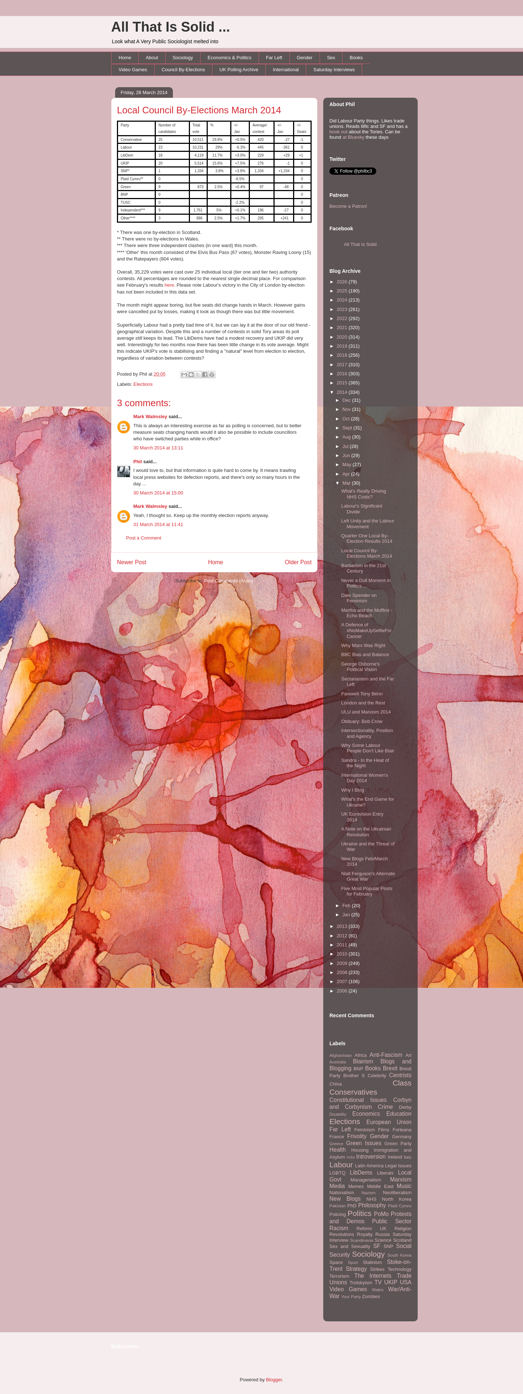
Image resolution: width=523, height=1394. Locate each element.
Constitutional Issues (358, 1100)
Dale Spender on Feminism (359, 598)
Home (125, 57)
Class (402, 1083)
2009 (343, 963)
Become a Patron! (348, 206)
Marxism (400, 1179)
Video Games (133, 69)
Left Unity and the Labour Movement (367, 523)
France (336, 1136)
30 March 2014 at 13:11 (158, 447)
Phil (137, 461)
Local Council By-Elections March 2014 (199, 110)
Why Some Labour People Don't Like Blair (367, 748)
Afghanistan (340, 1055)
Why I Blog (352, 790)
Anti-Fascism (386, 1055)
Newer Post (131, 562)
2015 (343, 382)
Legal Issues (398, 1165)
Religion (402, 1228)
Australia (337, 1061)
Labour (341, 1164)
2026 (343, 281)
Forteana (402, 1129)
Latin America (369, 1165)
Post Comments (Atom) (228, 580)
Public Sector (391, 1221)
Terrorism (339, 1276)
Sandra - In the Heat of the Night (365, 763)
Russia (383, 1234)
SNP (388, 1246)
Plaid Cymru (399, 1205)
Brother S (354, 1075)
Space (336, 1262)
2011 (343, 944)
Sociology (183, 57)
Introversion (371, 1156)
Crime (385, 1107)
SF (376, 1246)
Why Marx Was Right (363, 645)
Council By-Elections (183, 69)
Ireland (395, 1157)
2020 (343, 337)
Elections (143, 384)
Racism (338, 1228)
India (350, 1157)
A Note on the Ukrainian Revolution (366, 831)
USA (405, 1282)
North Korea (396, 1199)
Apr (346, 474)
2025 (343, 291)
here (169, 285)
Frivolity (357, 1136)
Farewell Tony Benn (361, 693)
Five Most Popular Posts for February (366, 891)
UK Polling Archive (238, 69)
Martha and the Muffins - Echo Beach (366, 613)
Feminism (364, 1129)
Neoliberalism (397, 1192)
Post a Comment (143, 538)
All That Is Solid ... (170, 27)
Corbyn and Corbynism (370, 1103)
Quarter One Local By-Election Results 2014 (366, 538)
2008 (343, 972)
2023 (343, 309)
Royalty (365, 1234)
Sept (347, 428)
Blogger (274, 1379)
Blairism (363, 1061)
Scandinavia (361, 1240)
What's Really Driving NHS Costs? (363, 494)
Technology (399, 1269)
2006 (343, 991)
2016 (343, 373)
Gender (304, 57)
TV (378, 1282)
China (335, 1084)
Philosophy (372, 1205)
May (347, 464)
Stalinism (372, 1262)
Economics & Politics (230, 57)
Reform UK (372, 1228)
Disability (337, 1114)
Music (404, 1186)
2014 (343, 392)
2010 (343, 954)
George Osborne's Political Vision (360, 666)
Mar (347, 483)
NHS (371, 1199)
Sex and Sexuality (349, 1246)
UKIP (390, 1282)
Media (337, 1186)
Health (337, 1150)
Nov (347, 409)
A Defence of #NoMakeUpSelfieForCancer (366, 630)
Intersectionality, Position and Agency (367, 733)
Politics (360, 1213)
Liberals (385, 1173)
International (286, 69)
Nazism (368, 1192)
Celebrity (377, 1075)
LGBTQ (337, 1173)
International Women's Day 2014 (364, 778)
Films (383, 1129)
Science (383, 1240)
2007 (343, 981)
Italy (407, 1157)
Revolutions (341, 1234)
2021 (343, 327)
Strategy (356, 1269)
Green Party (398, 1143)
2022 (343, 318)
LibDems (361, 1172)
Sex (331, 57)
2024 (343, 300)
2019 (343, 346)
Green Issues (363, 1143)
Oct (346, 418)
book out (338, 131)
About (152, 57)
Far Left (274, 57)
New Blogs (345, 1199)
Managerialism (365, 1180)
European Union (388, 1122)
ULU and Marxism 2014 (366, 712)
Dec (347, 400)
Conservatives (353, 1092)
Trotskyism (360, 1282)
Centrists (400, 1075)
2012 (343, 935)
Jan (347, 914)
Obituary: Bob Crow (361, 721)
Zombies (371, 1296)
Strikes (377, 1269)
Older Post (298, 562)
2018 (343, 355)
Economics (366, 1114)
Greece (336, 1143)
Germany (401, 1136)
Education (398, 1114)
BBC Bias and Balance (365, 654)
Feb (347, 905)
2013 (343, 926)
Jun (347, 455)
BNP (358, 1068)
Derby (405, 1107)
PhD (351, 1205)
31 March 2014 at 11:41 (158, 524)
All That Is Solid (360, 244)
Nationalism (341, 1192)
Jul (346, 446)
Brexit (390, 1068)
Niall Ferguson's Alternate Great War (368, 876)
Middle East (380, 1186)
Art (408, 1055)
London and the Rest (363, 703)
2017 (343, 364)
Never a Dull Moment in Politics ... (365, 583)
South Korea (399, 1255)
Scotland (402, 1240)
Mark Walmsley (150, 416)
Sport (353, 1262)
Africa (360, 1055)
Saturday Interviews (334, 69)
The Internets (372, 1276)
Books (356, 57)
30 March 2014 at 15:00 (158, 493)
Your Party (351, 1296)
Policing (337, 1214)
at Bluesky (353, 137)
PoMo (381, 1214)
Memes (356, 1186)
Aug (347, 437)
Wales (378, 1289)
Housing (360, 1150)
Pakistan (337, 1205)
